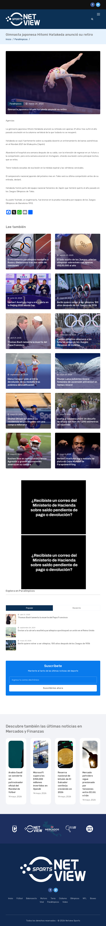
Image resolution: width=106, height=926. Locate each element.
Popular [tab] (29, 608)
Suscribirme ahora (53, 688)
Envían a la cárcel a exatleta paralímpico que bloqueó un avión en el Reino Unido (56, 630)
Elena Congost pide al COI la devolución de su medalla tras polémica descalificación (24, 382)
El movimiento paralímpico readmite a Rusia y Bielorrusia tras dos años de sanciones (28, 262)
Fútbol (19, 898)
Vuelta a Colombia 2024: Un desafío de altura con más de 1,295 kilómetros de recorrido (77, 422)
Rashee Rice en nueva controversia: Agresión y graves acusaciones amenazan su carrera (27, 461)
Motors (43, 898)
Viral (42, 902)
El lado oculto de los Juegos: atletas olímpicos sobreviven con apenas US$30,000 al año (76, 262)
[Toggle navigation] (98, 14)
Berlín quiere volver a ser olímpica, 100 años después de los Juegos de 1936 (54, 643)
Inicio (8, 39)
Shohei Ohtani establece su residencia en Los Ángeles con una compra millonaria (26, 422)
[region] (53, 506)
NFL (85, 898)
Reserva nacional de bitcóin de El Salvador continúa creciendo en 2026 (65, 782)
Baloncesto (31, 898)
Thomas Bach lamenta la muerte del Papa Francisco (43, 617)
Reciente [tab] (76, 608)
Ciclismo (63, 898)
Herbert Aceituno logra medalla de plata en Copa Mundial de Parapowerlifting (75, 461)
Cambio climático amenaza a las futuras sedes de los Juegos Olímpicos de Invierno (74, 342)
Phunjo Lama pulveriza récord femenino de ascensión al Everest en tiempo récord (77, 382)
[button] (53, 506)
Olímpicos (74, 898)
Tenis (53, 898)
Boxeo (93, 898)
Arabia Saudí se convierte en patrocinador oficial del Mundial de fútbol (15, 782)
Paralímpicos (21, 39)
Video (65, 902)
